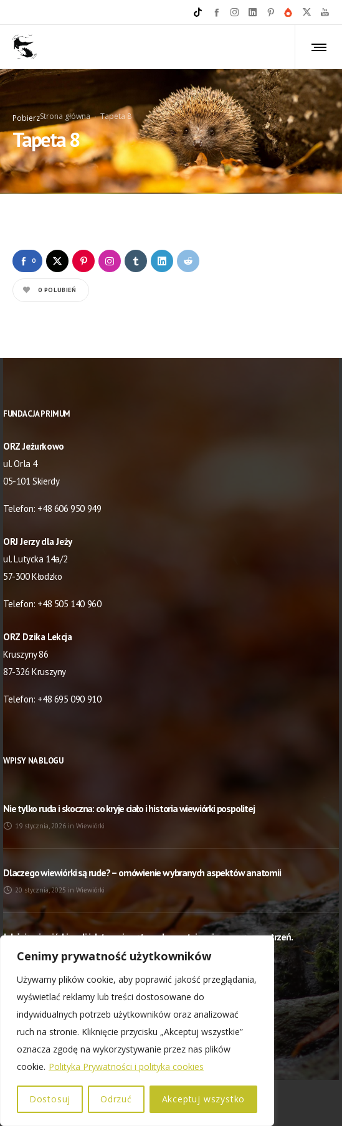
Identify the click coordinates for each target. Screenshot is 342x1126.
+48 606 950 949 (69, 508)
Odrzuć (116, 1099)
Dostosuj (49, 1099)
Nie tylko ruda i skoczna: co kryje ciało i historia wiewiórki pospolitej (129, 808)
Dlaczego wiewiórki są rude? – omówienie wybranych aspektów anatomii (142, 872)
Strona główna (65, 116)
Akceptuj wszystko (203, 1099)
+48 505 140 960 (69, 604)
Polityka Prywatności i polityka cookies (126, 1066)
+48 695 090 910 (69, 699)
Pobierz (26, 118)
